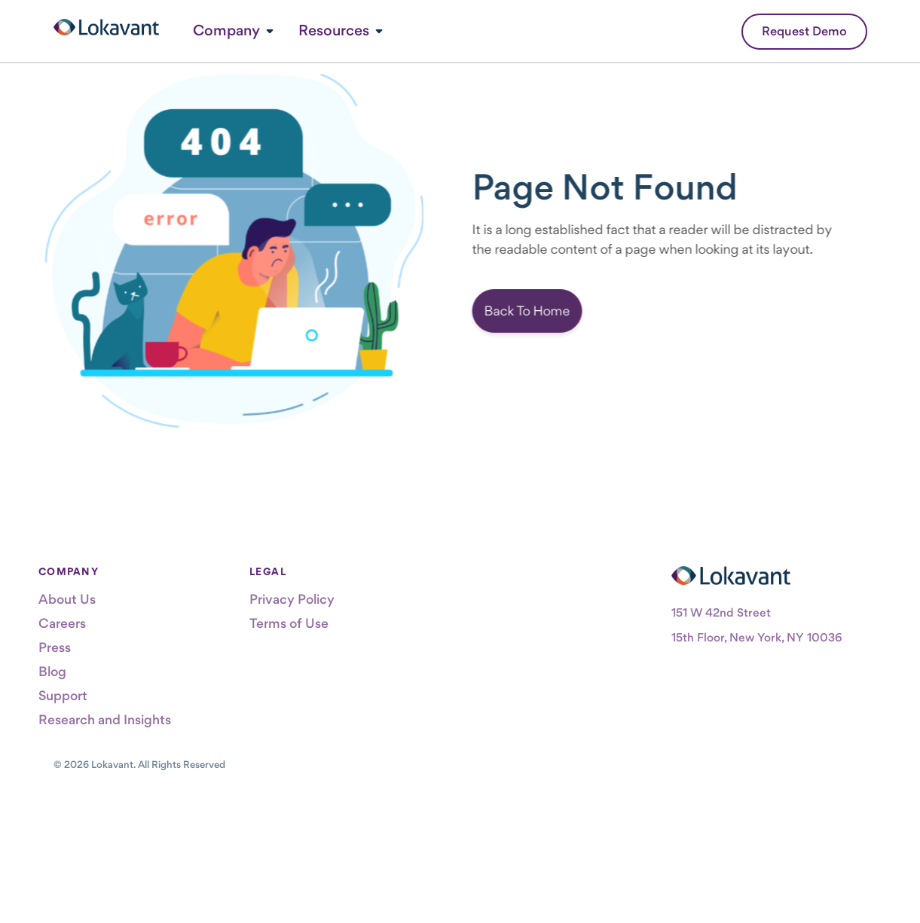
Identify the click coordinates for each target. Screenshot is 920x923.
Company (226, 30)
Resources (333, 30)
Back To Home (542, 310)
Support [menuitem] (62, 695)
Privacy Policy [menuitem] (292, 599)
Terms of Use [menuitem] (289, 623)
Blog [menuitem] (52, 671)
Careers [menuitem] (62, 623)
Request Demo (804, 30)
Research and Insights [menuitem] (104, 719)
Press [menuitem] (54, 647)
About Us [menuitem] (67, 599)
